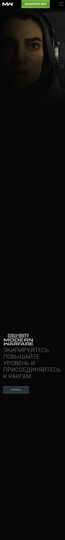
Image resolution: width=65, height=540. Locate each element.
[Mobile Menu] (61, 3)
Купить (16, 389)
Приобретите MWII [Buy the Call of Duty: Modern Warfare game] (36, 4)
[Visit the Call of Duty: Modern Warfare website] (7, 4)
